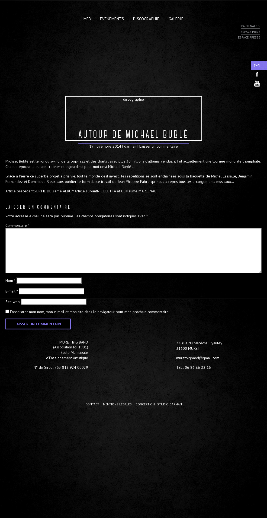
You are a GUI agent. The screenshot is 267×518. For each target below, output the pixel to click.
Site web (12, 301)
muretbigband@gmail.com (197, 357)
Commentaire (17, 225)
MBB (87, 18)
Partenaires (250, 26)
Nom (10, 280)
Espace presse (249, 37)
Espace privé (250, 32)
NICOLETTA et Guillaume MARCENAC (115, 191)
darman (130, 146)
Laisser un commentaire (158, 146)
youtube (259, 83)
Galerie (176, 18)
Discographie (146, 18)
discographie (133, 99)
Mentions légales (117, 404)
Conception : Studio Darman (159, 404)
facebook (259, 74)
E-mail (11, 291)
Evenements (112, 18)
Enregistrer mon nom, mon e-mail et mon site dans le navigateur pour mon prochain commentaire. (89, 311)
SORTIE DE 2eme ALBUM (40, 191)
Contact (259, 65)
